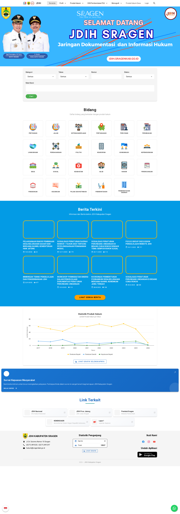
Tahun (61, 72)
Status (126, 72)
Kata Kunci (30, 83)
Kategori (29, 72)
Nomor (94, 72)
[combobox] (41, 76)
